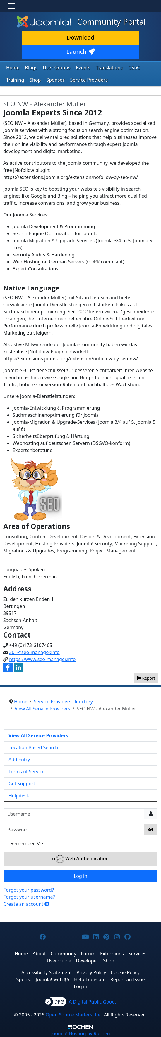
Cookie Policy (125, 972)
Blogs (31, 67)
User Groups (56, 67)
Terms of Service (26, 771)
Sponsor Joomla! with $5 (42, 979)
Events (83, 67)
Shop (35, 80)
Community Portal (80, 21)
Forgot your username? (29, 897)
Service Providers (89, 80)
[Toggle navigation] (12, 6)
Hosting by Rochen (80, 1033)
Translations (109, 67)
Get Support (21, 783)
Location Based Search (33, 747)
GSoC (134, 67)
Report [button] (146, 678)
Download (80, 37)
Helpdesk (18, 795)
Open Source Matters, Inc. (74, 1014)
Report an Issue (127, 979)
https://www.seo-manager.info (42, 659)
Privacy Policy (91, 972)
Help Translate (90, 979)
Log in (80, 876)
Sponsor (55, 80)
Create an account (26, 904)
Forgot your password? (29, 890)
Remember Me (27, 843)
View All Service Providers (38, 735)
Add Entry (19, 759)
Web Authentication (80, 859)
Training (15, 80)
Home (13, 67)
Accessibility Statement (46, 972)
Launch (80, 52)
